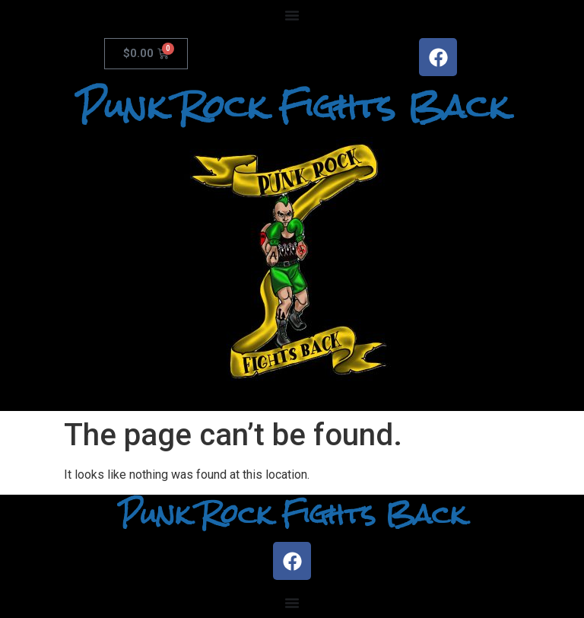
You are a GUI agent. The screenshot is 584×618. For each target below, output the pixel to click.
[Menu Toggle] (292, 15)
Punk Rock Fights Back (292, 106)
